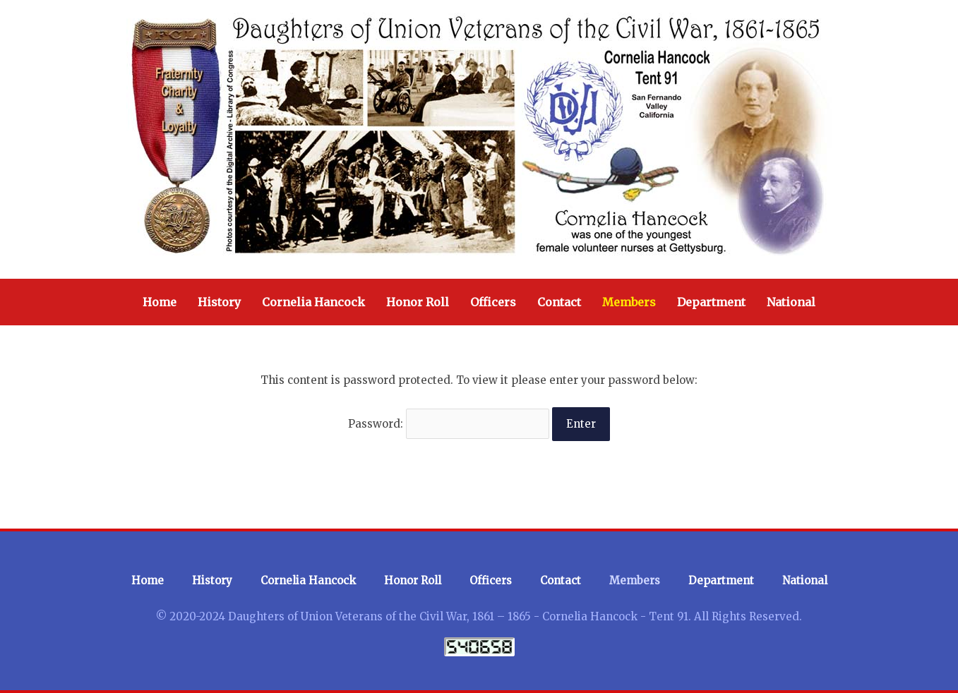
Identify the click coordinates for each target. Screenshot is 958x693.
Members (629, 302)
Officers (493, 302)
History (219, 302)
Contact (559, 302)
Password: (449, 423)
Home (159, 302)
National (791, 302)
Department (711, 302)
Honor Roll (417, 302)
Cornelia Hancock (313, 302)
